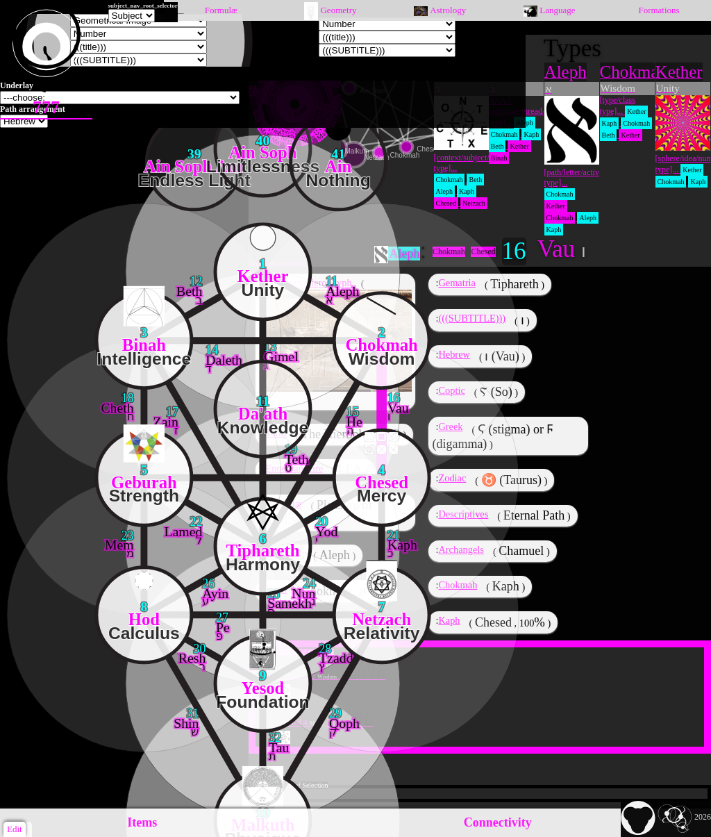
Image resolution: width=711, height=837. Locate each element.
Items (142, 822)
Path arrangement (32, 109)
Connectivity (498, 822)
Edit (14, 829)
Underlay (16, 85)
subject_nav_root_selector (143, 5)
